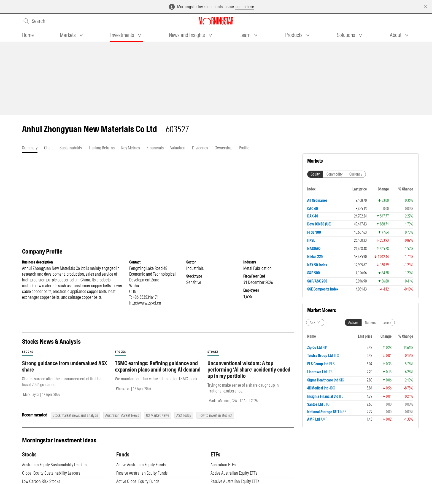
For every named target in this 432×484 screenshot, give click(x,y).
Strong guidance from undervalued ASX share (64, 366)
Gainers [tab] (370, 322)
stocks (27, 352)
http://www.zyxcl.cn (145, 303)
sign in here (244, 6)
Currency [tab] (355, 174)
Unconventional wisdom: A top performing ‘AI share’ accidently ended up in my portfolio (248, 369)
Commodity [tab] (334, 174)
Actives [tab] (353, 322)
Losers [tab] (386, 322)
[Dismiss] (425, 7)
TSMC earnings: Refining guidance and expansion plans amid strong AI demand (158, 366)
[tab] (28, 35)
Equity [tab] (315, 174)
